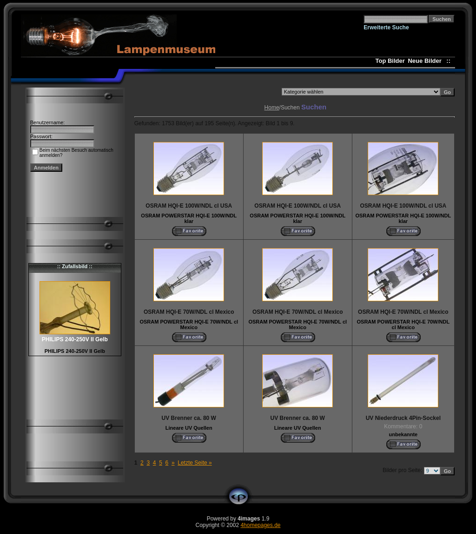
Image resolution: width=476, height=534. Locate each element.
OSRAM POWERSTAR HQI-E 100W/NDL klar (189, 218)
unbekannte (403, 434)
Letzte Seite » (195, 463)
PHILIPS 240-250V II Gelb (75, 351)
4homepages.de (260, 525)
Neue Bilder (426, 60)
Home (271, 107)
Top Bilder (390, 60)
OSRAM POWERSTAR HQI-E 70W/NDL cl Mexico (188, 324)
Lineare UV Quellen (188, 428)
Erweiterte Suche (386, 27)
